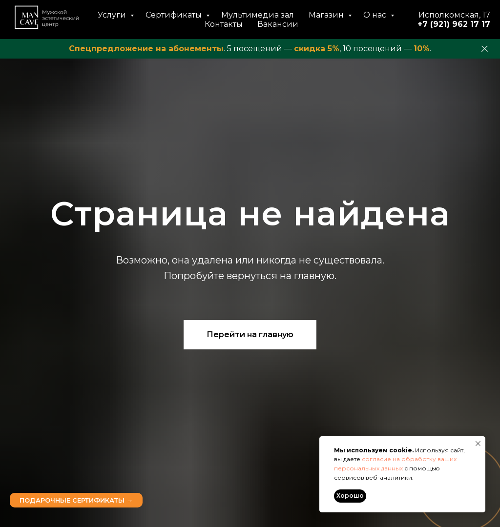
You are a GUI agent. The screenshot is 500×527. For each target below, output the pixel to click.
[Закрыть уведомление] (478, 443)
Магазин (327, 15)
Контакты (224, 24)
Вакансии (277, 24)
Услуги (113, 15)
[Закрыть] (484, 49)
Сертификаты (175, 15)
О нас (375, 15)
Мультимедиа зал (257, 15)
